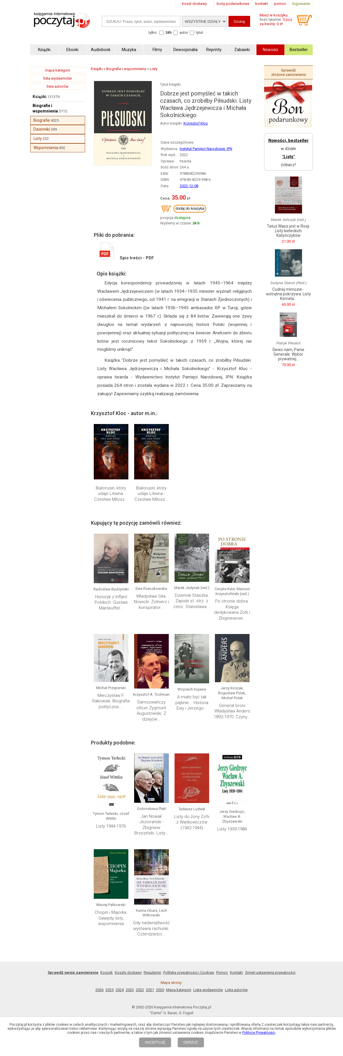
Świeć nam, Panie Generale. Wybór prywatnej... (288, 354)
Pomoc (222, 972)
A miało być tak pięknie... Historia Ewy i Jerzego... (191, 702)
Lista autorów (236, 990)
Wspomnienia (45, 147)
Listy (37, 138)
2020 (160, 990)
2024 (120, 990)
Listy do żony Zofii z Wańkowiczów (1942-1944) (191, 822)
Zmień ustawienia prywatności (270, 972)
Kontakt (236, 972)
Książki (39, 96)
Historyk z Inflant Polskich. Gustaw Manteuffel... (111, 602)
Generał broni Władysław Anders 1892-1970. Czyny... (232, 711)
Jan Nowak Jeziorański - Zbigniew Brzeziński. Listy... (151, 825)
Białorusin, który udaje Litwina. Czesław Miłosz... (111, 493)
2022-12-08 (189, 186)
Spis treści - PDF (127, 257)
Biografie (41, 120)
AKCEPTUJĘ (155, 1042)
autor (183, 32)
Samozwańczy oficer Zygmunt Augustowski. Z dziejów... (151, 710)
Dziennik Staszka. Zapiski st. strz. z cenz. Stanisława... (191, 601)
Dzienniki (41, 129)
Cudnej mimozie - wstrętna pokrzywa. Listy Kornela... (288, 294)
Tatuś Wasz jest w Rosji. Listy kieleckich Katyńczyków (288, 231)
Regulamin (152, 972)
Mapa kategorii (178, 990)
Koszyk (106, 972)
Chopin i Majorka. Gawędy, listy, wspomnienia (111, 918)
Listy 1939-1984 (232, 829)
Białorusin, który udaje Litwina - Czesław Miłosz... (151, 493)
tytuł (199, 32)
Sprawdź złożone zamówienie (288, 72)
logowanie (301, 3)
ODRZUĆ (190, 1042)
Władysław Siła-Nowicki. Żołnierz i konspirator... (151, 602)
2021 (150, 990)
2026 (99, 990)
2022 (140, 990)
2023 (130, 990)
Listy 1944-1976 (111, 826)
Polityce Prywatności (258, 1033)
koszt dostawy (194, 3)
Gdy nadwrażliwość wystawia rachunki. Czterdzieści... (151, 928)
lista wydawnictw (57, 78)
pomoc (280, 3)
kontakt (261, 3)
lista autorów (57, 86)
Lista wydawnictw (208, 990)
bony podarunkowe (233, 3)
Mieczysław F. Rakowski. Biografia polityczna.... (111, 701)
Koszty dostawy (128, 972)
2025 (110, 990)
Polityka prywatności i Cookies (188, 972)
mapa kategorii (57, 70)
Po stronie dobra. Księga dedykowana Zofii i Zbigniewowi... (232, 610)
